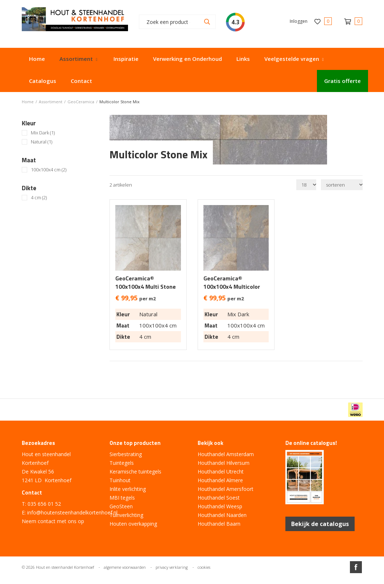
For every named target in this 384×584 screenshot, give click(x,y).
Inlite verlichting (128, 488)
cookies (204, 567)
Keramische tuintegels (135, 471)
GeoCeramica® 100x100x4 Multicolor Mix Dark (231, 286)
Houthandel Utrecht (221, 471)
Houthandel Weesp (220, 506)
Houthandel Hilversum (223, 462)
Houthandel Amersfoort (225, 488)
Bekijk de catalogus (320, 524)
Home (37, 58)
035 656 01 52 (44, 503)
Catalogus (42, 80)
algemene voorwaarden (125, 567)
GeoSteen (121, 506)
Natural (41, 142)
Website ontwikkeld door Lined (192, 581)
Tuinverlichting (126, 515)
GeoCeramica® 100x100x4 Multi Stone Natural (145, 286)
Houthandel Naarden (222, 515)
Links (243, 58)
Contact (81, 80)
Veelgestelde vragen (291, 58)
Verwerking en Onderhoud (187, 58)
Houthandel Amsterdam (226, 454)
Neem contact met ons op (53, 521)
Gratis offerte (342, 80)
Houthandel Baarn (219, 523)
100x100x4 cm (48, 169)
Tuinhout (120, 480)
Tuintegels (122, 462)
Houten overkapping (133, 523)
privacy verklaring (172, 567)
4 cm (39, 197)
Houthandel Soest (219, 497)
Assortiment (76, 58)
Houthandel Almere (220, 480)
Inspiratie (126, 58)
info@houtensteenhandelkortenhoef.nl (72, 512)
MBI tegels (122, 497)
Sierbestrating (126, 454)
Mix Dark (43, 132)
